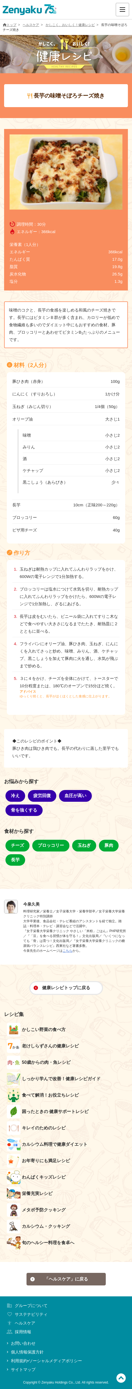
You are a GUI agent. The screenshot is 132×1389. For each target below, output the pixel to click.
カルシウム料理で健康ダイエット (47, 1144)
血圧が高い (75, 795)
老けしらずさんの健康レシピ (43, 1046)
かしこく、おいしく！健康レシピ (70, 25)
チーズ (17, 845)
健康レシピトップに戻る (62, 987)
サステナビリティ (26, 1314)
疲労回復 (42, 795)
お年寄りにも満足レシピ (38, 1161)
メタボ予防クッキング (36, 1210)
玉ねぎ (84, 845)
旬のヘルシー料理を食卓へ (40, 1243)
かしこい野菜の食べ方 (36, 1029)
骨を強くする (24, 810)
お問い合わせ (20, 1343)
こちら (67, 951)
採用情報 (18, 1331)
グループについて (26, 1305)
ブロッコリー (51, 845)
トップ (9, 25)
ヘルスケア (31, 25)
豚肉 (108, 845)
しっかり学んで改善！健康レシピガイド (54, 1079)
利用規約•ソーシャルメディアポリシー (43, 1360)
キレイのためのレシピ (36, 1128)
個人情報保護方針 (24, 1352)
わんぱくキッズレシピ (36, 1177)
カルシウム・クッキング (38, 1226)
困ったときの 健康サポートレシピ (48, 1111)
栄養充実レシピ (29, 1193)
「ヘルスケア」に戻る (59, 1279)
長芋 (15, 860)
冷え (15, 795)
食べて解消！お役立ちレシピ (43, 1095)
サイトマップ (20, 1369)
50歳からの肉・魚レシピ (39, 1062)
